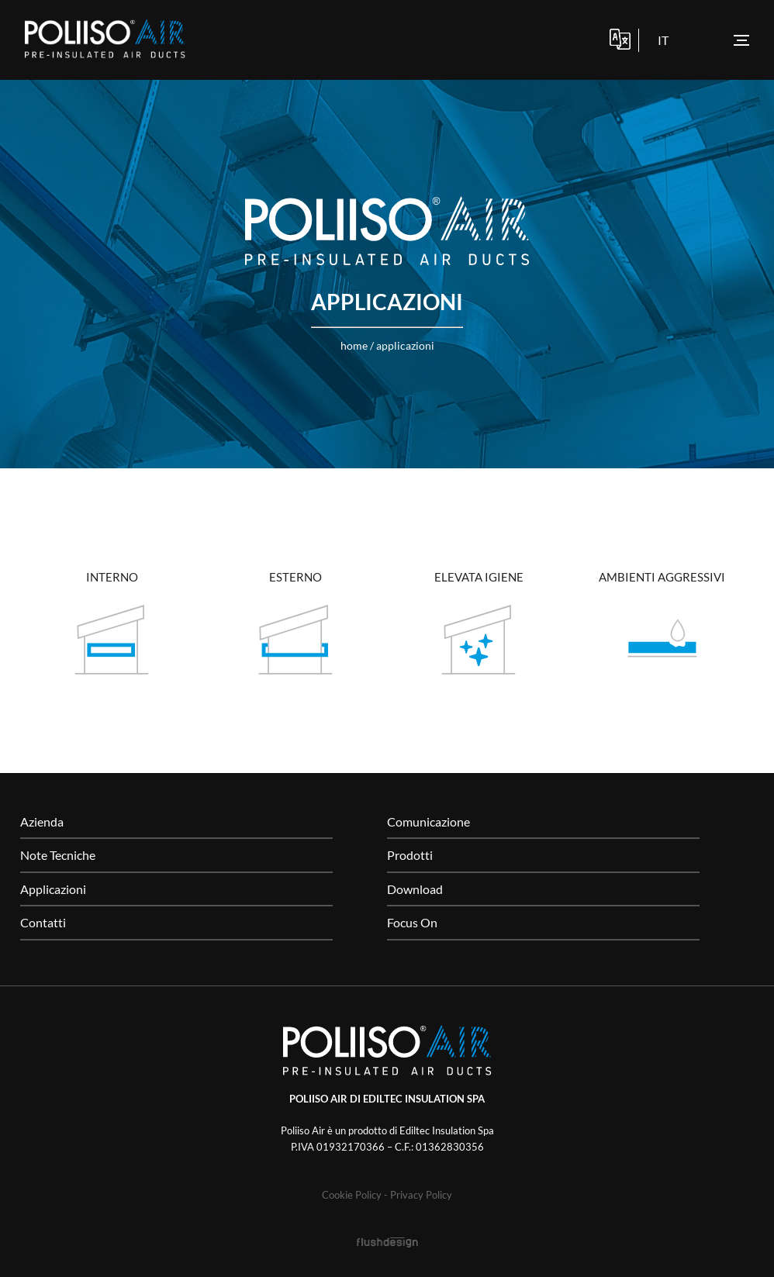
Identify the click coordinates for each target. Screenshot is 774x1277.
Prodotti (410, 854)
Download (415, 889)
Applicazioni (405, 345)
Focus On (412, 922)
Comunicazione (428, 821)
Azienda (42, 821)
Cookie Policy (352, 1195)
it (663, 40)
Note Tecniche (57, 854)
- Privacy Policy (418, 1195)
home (354, 345)
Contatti (43, 922)
